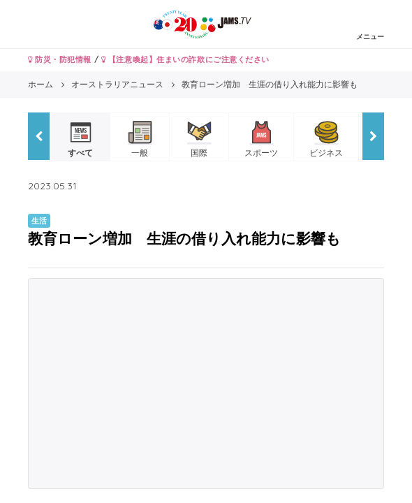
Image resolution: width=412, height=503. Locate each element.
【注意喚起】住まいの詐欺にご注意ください (185, 59)
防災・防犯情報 (59, 59)
